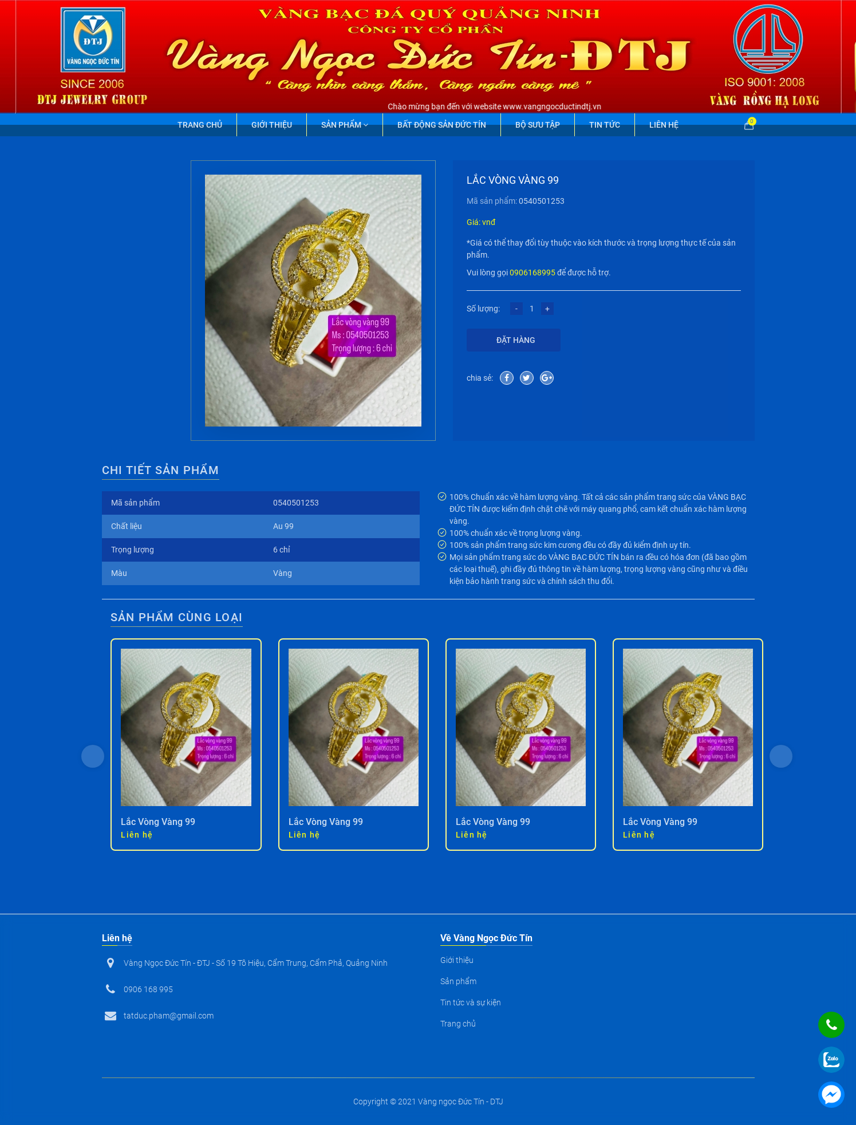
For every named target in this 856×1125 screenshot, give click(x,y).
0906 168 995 (148, 989)
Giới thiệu (271, 124)
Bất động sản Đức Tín (441, 124)
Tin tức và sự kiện (470, 1002)
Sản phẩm (344, 124)
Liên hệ (664, 124)
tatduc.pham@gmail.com (169, 1015)
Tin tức (604, 124)
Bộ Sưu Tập (537, 124)
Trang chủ (199, 124)
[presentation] (92, 756)
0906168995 (532, 272)
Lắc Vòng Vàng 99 (158, 821)
